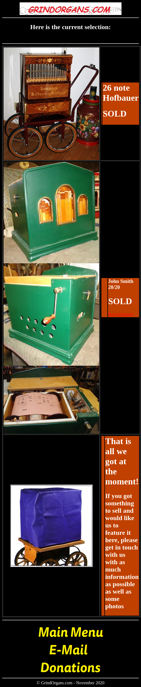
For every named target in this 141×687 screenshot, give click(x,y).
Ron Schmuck (120, 314)
